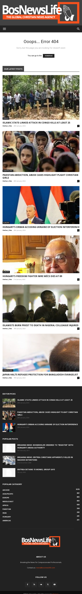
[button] (4, 28)
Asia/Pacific (8, 171)
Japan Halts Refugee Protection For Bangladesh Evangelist (40, 374)
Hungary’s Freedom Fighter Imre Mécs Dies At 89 (33, 276)
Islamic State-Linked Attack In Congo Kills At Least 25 (36, 122)
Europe (6, 223)
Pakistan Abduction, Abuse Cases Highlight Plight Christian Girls (40, 176)
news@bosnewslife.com (45, 568)
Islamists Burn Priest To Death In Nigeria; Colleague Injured (40, 325)
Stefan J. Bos (7, 126)
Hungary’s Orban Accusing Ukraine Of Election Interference (41, 227)
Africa (5, 118)
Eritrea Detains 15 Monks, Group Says (36, 469)
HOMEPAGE (48, 56)
